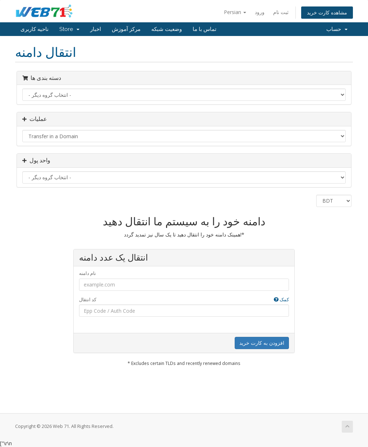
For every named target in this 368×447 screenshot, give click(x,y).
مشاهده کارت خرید (327, 12)
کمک (281, 299)
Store (69, 29)
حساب (337, 29)
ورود (259, 12)
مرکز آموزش (126, 29)
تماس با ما (204, 29)
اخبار (95, 29)
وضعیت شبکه (166, 29)
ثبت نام (281, 12)
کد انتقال (184, 299)
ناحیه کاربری (34, 29)
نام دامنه (87, 273)
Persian (235, 12)
